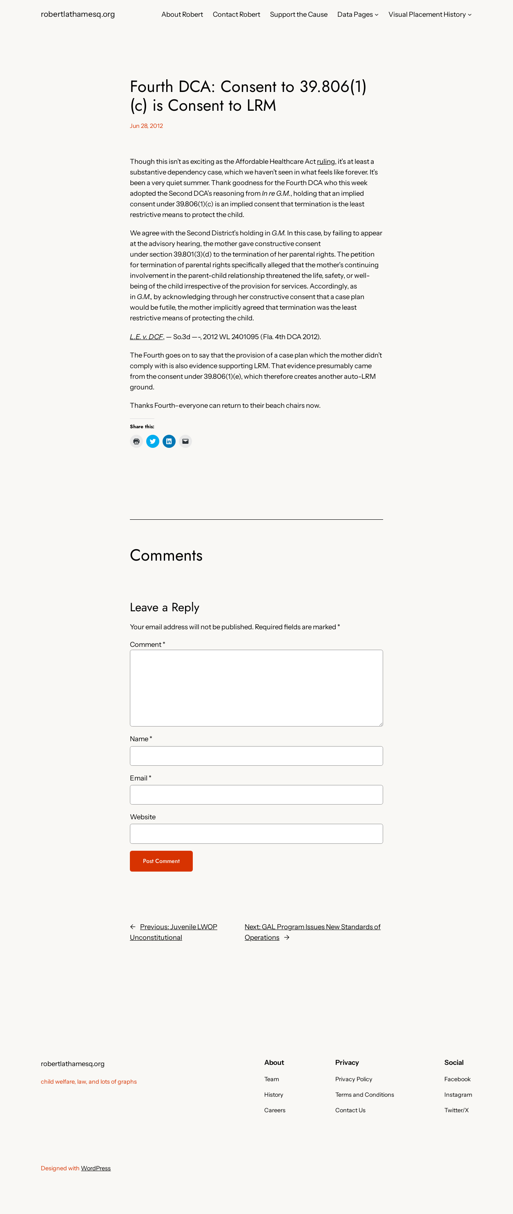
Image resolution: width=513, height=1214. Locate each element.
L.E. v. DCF (146, 337)
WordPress (96, 1168)
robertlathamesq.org (78, 14)
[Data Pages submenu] (377, 14)
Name (141, 739)
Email (141, 778)
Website (143, 817)
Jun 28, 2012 (146, 126)
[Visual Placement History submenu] (470, 14)
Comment (147, 644)
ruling (326, 161)
